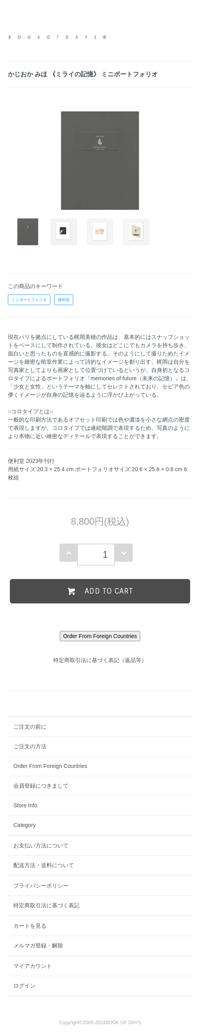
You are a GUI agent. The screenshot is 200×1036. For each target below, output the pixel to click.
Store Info (25, 805)
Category (24, 825)
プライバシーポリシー (41, 885)
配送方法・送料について (43, 865)
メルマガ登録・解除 (38, 945)
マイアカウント (32, 966)
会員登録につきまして (41, 786)
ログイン (24, 985)
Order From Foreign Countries (50, 766)
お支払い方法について (41, 845)
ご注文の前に (29, 726)
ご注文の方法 (29, 746)
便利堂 (64, 300)
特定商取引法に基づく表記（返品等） (100, 660)
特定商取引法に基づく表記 (46, 905)
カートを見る (29, 926)
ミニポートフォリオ (29, 300)
